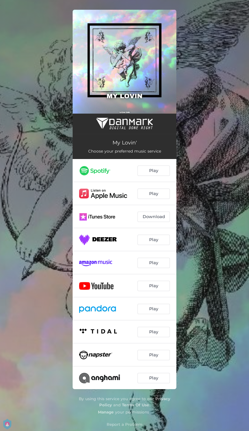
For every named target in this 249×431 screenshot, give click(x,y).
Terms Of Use (135, 404)
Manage (106, 412)
